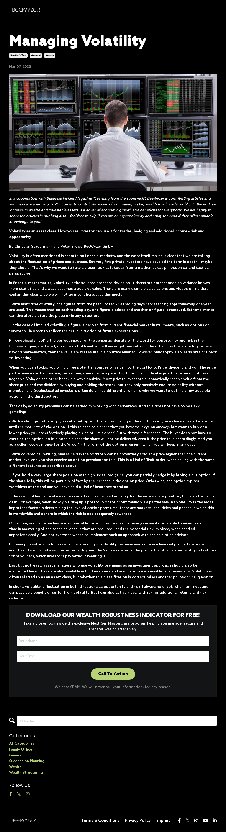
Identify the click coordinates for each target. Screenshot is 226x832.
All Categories (21, 743)
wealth (50, 55)
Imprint (163, 820)
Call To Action (113, 673)
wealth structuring (26, 773)
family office (18, 55)
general (36, 55)
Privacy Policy (138, 820)
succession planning (26, 761)
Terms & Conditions (100, 820)
